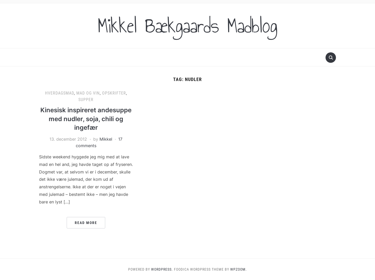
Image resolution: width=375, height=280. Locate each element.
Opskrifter (114, 93)
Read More (86, 223)
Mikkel (105, 139)
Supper (85, 99)
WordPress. (162, 269)
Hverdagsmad (59, 93)
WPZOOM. (238, 269)
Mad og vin (88, 93)
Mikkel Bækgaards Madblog (187, 26)
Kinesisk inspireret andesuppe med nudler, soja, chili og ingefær (86, 118)
